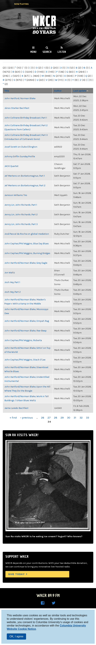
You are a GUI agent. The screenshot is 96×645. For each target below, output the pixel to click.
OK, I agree (16, 636)
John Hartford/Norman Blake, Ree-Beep (25, 330)
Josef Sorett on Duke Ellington (20, 146)
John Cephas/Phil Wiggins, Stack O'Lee (24, 359)
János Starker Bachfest (16, 108)
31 (75, 417)
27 (49, 417)
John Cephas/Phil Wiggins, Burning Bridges (27, 253)
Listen (62, 52)
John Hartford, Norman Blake (19, 98)
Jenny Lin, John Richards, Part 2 (21, 214)
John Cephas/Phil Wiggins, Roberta (23, 340)
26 (42, 417)
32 (81, 417)
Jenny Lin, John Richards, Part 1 (20, 204)
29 (62, 417)
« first (13, 417)
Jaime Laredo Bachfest (16, 408)
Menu (33, 52)
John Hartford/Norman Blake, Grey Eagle (25, 262)
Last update (81, 90)
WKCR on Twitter (53, 603)
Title (6, 90)
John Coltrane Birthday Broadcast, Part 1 (25, 117)
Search (46, 52)
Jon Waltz (9, 272)
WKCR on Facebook (42, 603)
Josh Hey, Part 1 (12, 282)
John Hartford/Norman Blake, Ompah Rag (26, 321)
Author (58, 90)
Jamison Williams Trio (15, 195)
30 (68, 417)
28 (55, 417)
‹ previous (26, 417)
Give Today (16, 574)
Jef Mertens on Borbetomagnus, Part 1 (24, 175)
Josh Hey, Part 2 (12, 291)
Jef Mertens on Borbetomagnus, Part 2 (24, 185)
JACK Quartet (11, 166)
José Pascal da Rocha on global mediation (26, 233)
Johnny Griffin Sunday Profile (19, 156)
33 (87, 417)
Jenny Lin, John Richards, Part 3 (21, 224)
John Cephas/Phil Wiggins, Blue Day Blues (26, 243)
